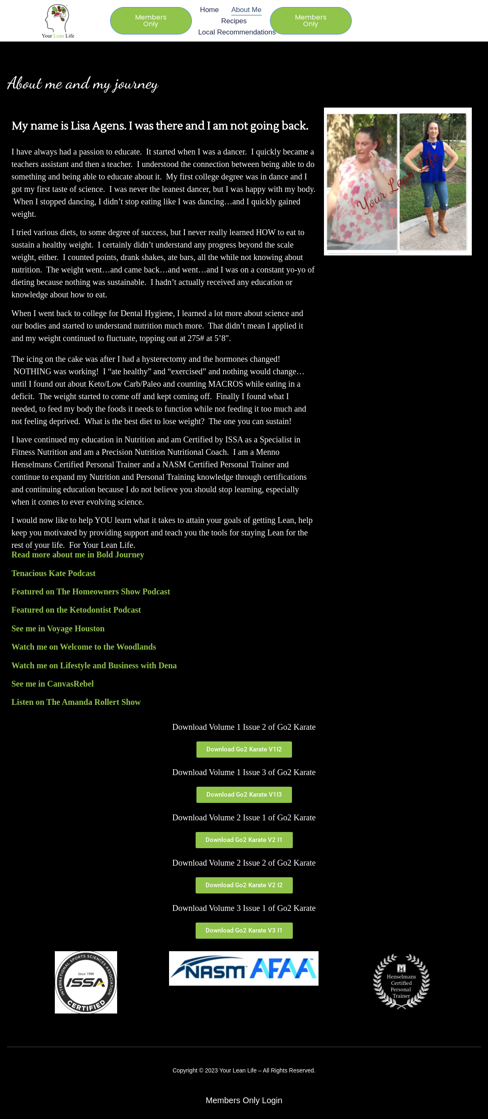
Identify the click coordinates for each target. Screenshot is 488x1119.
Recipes (233, 21)
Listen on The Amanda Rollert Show (76, 702)
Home (209, 10)
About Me (246, 10)
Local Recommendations (237, 32)
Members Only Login (244, 1100)
